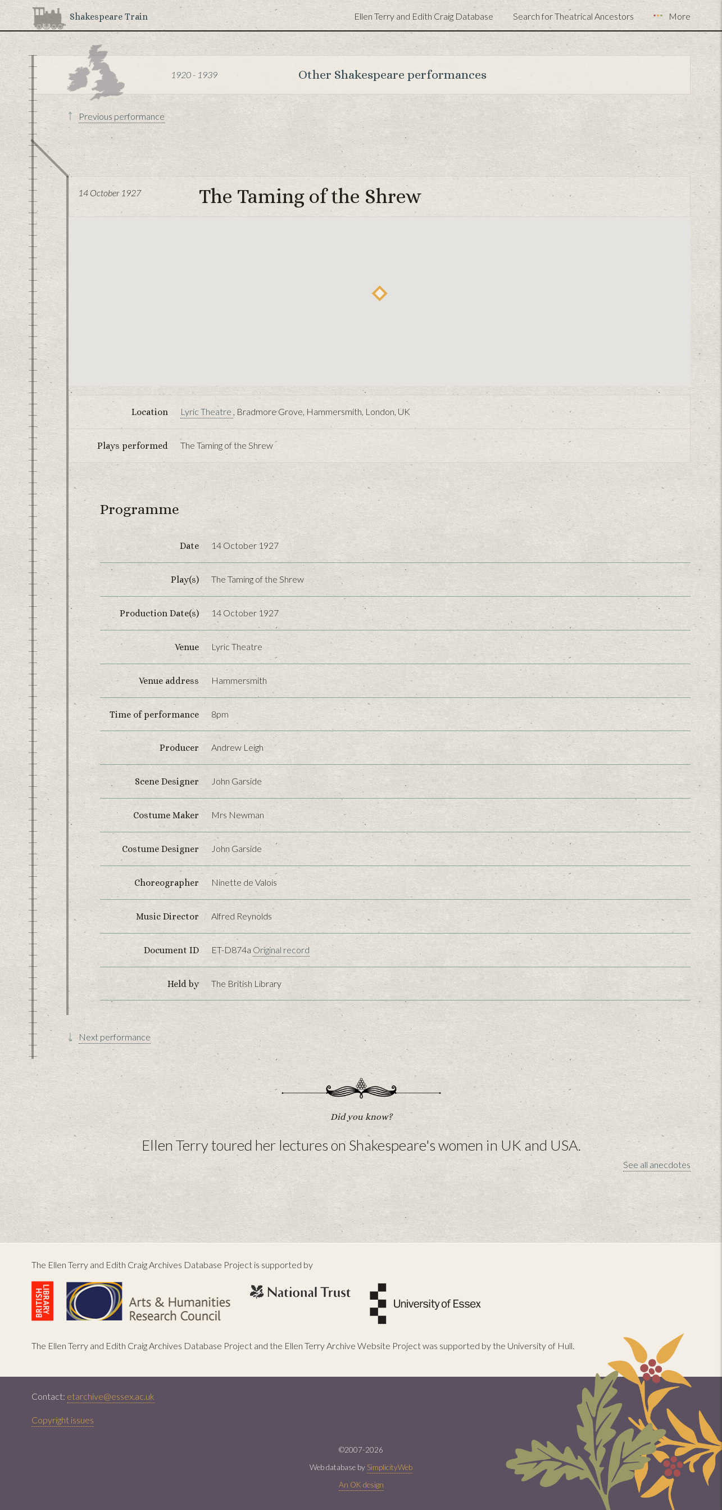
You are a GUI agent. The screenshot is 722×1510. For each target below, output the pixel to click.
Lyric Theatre (206, 411)
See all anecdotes (657, 1164)
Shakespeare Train (109, 16)
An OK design (361, 1484)
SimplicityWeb (389, 1467)
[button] (379, 293)
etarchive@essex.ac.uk (111, 1396)
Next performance (115, 1036)
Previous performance (122, 116)
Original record (281, 949)
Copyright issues (62, 1419)
